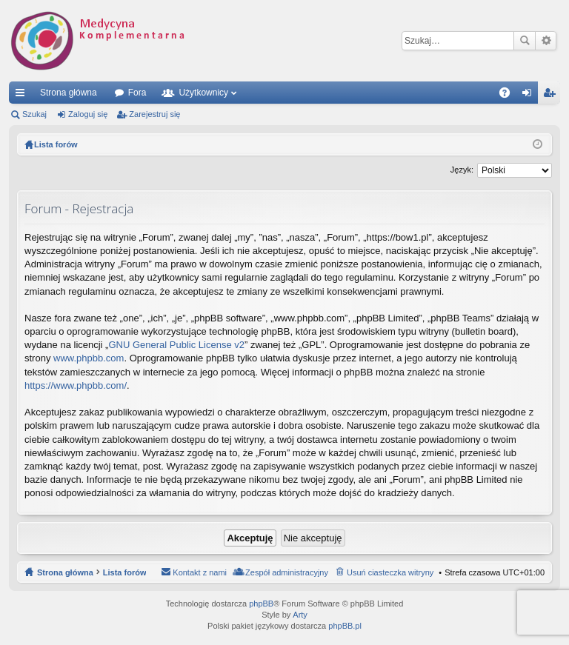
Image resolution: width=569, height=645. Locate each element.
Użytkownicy (203, 92)
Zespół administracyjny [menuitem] (286, 572)
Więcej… (23, 95)
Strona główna (68, 92)
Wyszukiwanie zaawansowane (546, 41)
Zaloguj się (87, 114)
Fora (137, 92)
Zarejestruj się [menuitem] (552, 95)
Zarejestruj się (154, 114)
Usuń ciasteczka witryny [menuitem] (390, 572)
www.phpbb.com (88, 358)
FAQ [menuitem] (509, 95)
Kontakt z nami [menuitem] (200, 572)
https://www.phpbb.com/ (75, 385)
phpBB (261, 603)
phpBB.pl (345, 625)
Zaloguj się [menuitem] (530, 95)
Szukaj (524, 41)
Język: (461, 169)
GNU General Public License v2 (176, 344)
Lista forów (125, 572)
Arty (300, 614)
